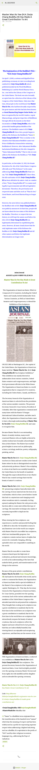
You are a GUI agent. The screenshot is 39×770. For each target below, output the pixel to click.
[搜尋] (36, 3)
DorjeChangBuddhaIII (28, 708)
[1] (34, 135)
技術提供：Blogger (19, 767)
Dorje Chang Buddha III (19, 424)
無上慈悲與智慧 (10, 3)
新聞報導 (5, 741)
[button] (3, 25)
